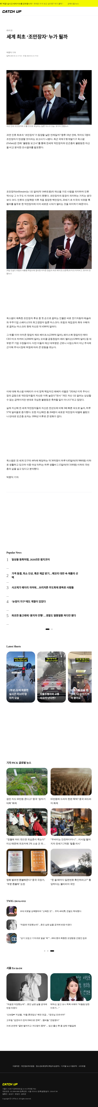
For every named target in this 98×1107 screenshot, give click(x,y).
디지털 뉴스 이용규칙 (69, 1066)
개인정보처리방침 (27, 1066)
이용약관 (16, 1066)
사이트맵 (82, 1066)
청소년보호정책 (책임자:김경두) (48, 1066)
